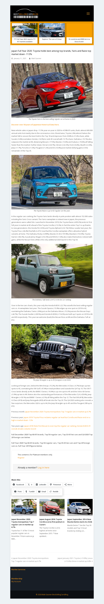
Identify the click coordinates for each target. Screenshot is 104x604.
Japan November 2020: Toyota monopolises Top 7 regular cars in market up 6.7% (58, 411)
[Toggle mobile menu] (88, 13)
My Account (16, 581)
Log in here (43, 467)
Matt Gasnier (36, 58)
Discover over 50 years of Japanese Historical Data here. (35, 124)
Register (21, 457)
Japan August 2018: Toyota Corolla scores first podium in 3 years (51, 522)
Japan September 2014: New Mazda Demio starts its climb (79, 520)
